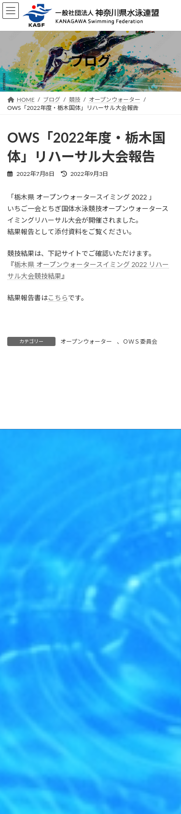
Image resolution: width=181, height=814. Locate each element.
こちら (58, 298)
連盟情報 (18, 692)
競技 (13, 621)
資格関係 (18, 656)
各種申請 (18, 674)
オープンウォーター (86, 341)
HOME (16, 603)
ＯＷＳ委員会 (140, 341)
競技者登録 (21, 638)
